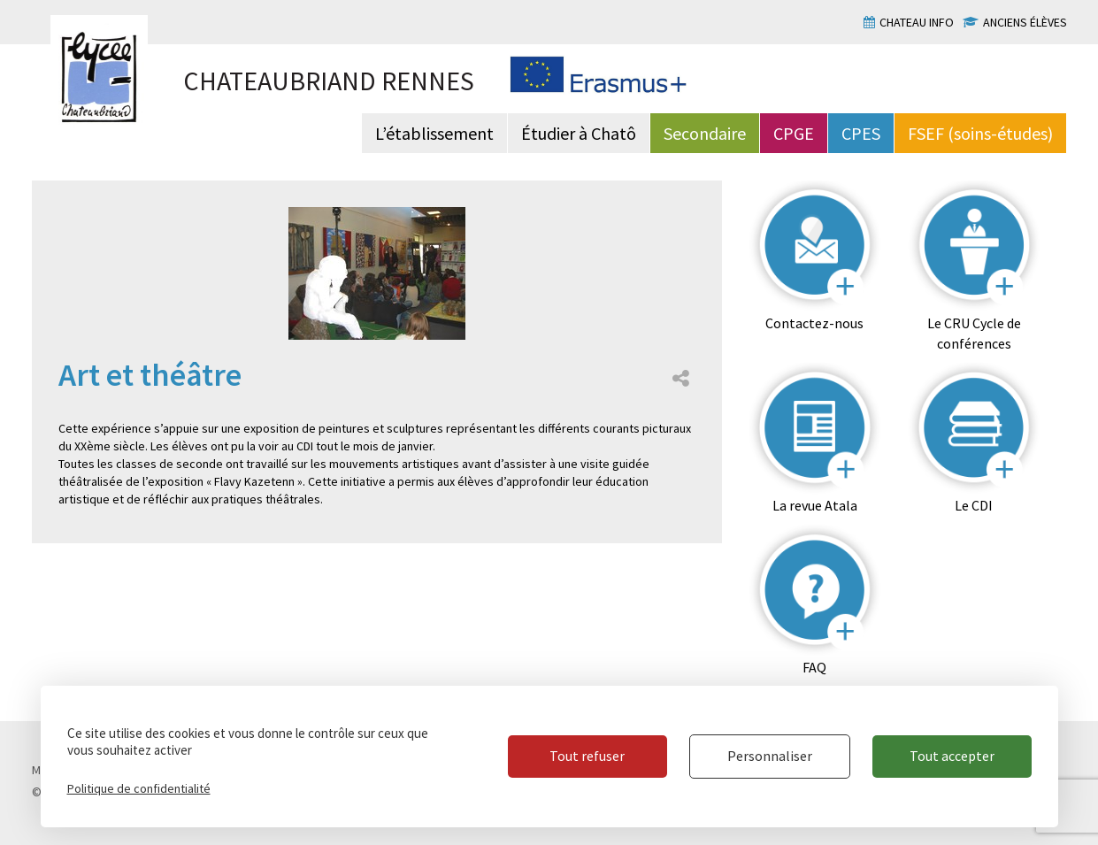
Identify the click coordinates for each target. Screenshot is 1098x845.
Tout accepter (952, 755)
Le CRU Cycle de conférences (974, 333)
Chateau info (916, 22)
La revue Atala (814, 505)
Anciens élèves (1025, 22)
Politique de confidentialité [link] (139, 788)
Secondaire (705, 133)
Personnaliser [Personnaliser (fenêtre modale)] (769, 755)
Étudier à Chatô (578, 133)
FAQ (814, 667)
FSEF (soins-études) (980, 133)
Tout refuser (587, 755)
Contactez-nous (814, 323)
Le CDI (974, 505)
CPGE (793, 133)
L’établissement (434, 133)
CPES (860, 133)
